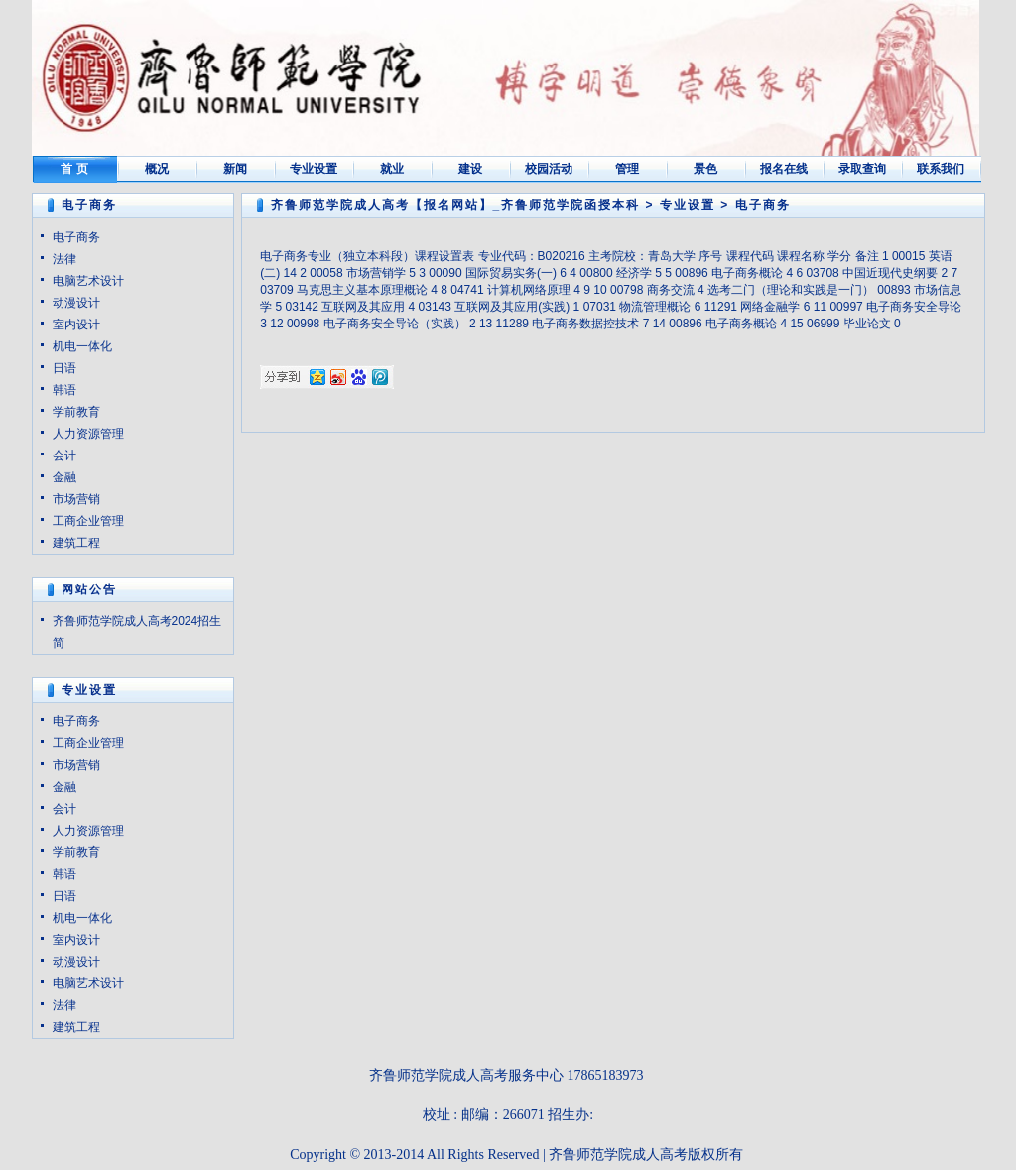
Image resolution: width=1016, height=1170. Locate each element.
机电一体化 (82, 346)
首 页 (74, 169)
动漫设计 (76, 303)
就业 (392, 169)
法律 (64, 259)
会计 (64, 455)
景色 (705, 169)
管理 (627, 169)
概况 (157, 169)
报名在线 (784, 169)
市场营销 (76, 499)
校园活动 (548, 169)
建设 (470, 169)
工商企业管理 (88, 521)
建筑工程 (76, 543)
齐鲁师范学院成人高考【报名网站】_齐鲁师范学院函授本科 (456, 205)
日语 (64, 368)
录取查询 (862, 169)
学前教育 (76, 412)
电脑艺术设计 (88, 281)
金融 (64, 477)
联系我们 (940, 169)
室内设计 (76, 324)
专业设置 (313, 169)
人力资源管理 (88, 434)
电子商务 (76, 237)
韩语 (64, 390)
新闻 (235, 169)
